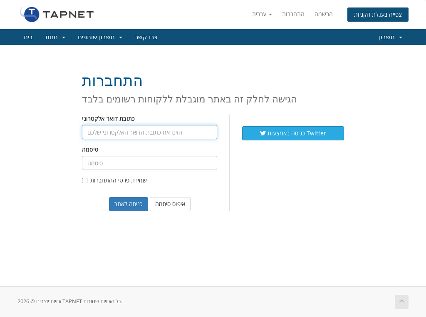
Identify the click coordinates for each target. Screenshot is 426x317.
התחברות (293, 14)
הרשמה (324, 14)
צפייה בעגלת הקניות (378, 14)
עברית (262, 14)
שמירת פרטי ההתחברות (114, 180)
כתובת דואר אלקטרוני (108, 118)
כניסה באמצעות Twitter (293, 133)
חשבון (390, 37)
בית (28, 37)
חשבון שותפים (100, 37)
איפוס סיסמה (170, 204)
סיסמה (90, 149)
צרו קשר (146, 37)
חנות (55, 37)
